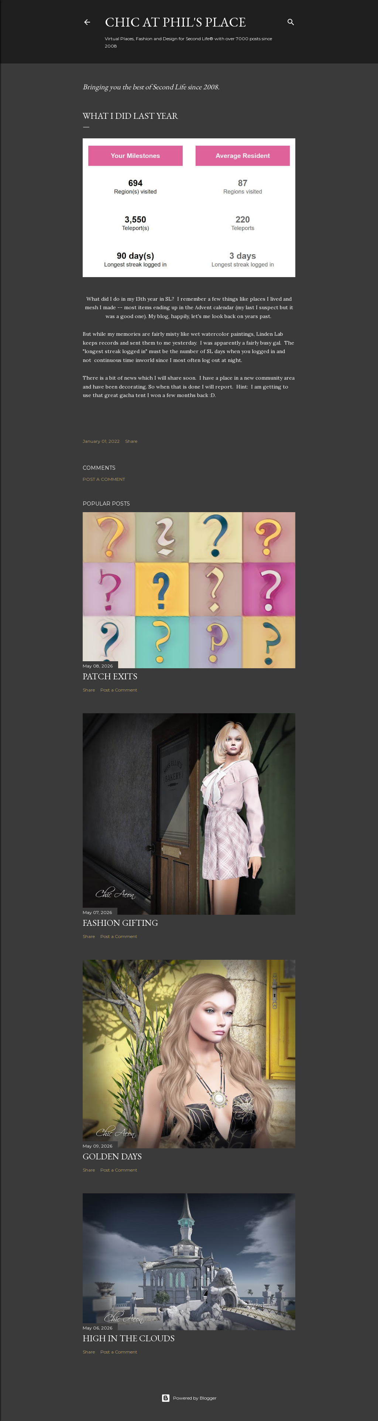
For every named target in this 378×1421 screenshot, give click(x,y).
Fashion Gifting (120, 922)
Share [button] (131, 441)
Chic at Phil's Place (175, 22)
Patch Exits (110, 676)
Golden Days (112, 1156)
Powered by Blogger (189, 1398)
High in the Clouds (129, 1338)
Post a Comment (104, 479)
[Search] (290, 20)
